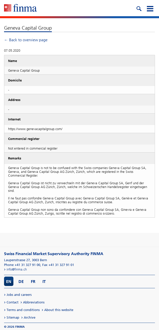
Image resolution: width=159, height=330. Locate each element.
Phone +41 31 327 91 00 (22, 265)
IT (44, 281)
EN (8, 281)
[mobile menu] (150, 8)
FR (33, 281)
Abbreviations (33, 302)
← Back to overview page (26, 39)
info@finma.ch (17, 269)
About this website (58, 310)
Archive (29, 317)
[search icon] (139, 8)
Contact (12, 302)
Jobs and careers (19, 295)
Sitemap (13, 317)
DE (21, 281)
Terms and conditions (23, 310)
